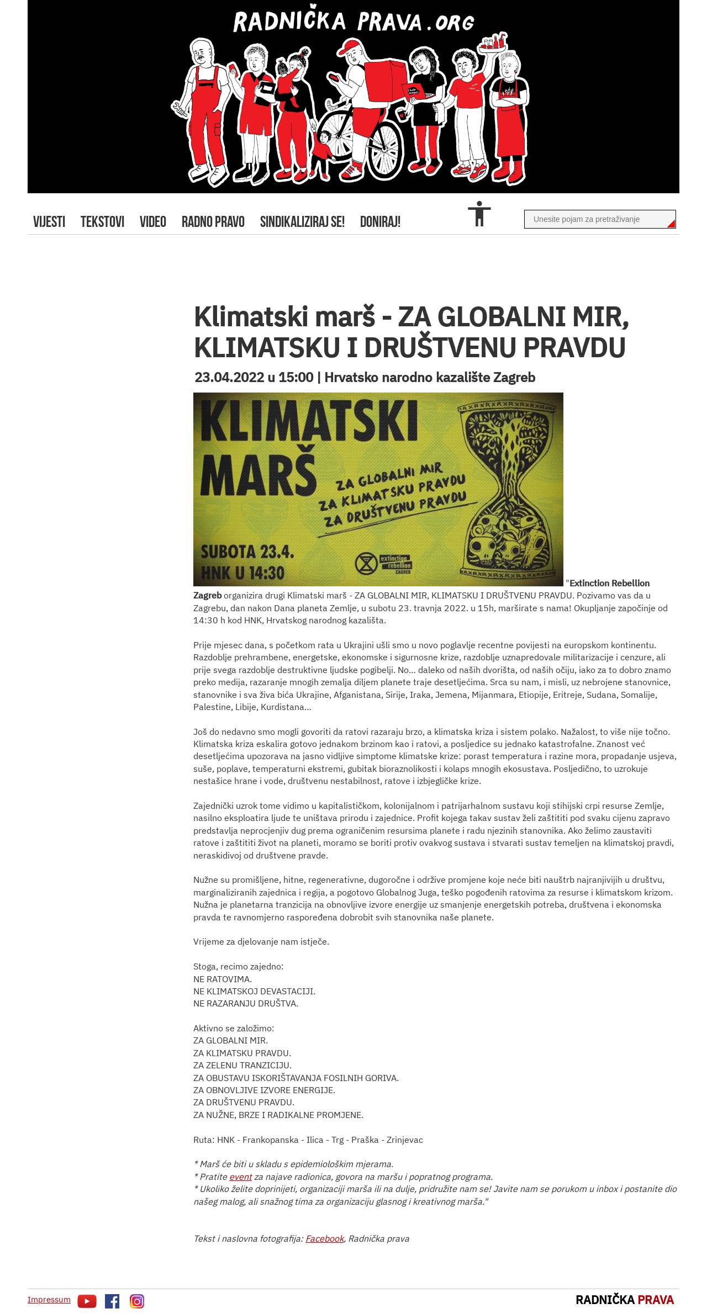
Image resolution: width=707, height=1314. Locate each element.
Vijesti (49, 221)
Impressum (49, 1299)
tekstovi (102, 221)
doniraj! (380, 221)
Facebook (324, 1238)
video (153, 221)
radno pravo (213, 221)
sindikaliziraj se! (302, 221)
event (240, 1176)
